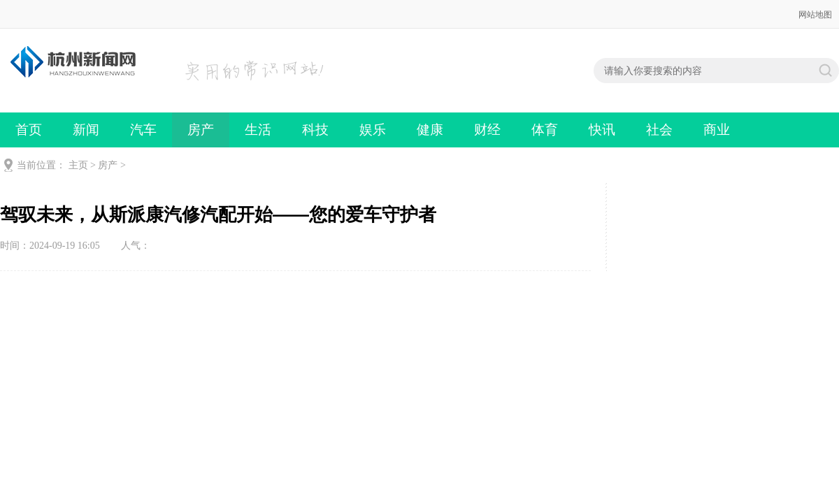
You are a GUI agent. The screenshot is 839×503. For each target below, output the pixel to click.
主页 (78, 165)
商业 (716, 129)
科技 (315, 129)
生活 (258, 129)
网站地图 (815, 15)
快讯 (602, 129)
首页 (28, 129)
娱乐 (372, 129)
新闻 (86, 129)
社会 (659, 129)
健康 (430, 129)
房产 (200, 129)
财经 (487, 129)
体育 (544, 129)
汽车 (143, 129)
